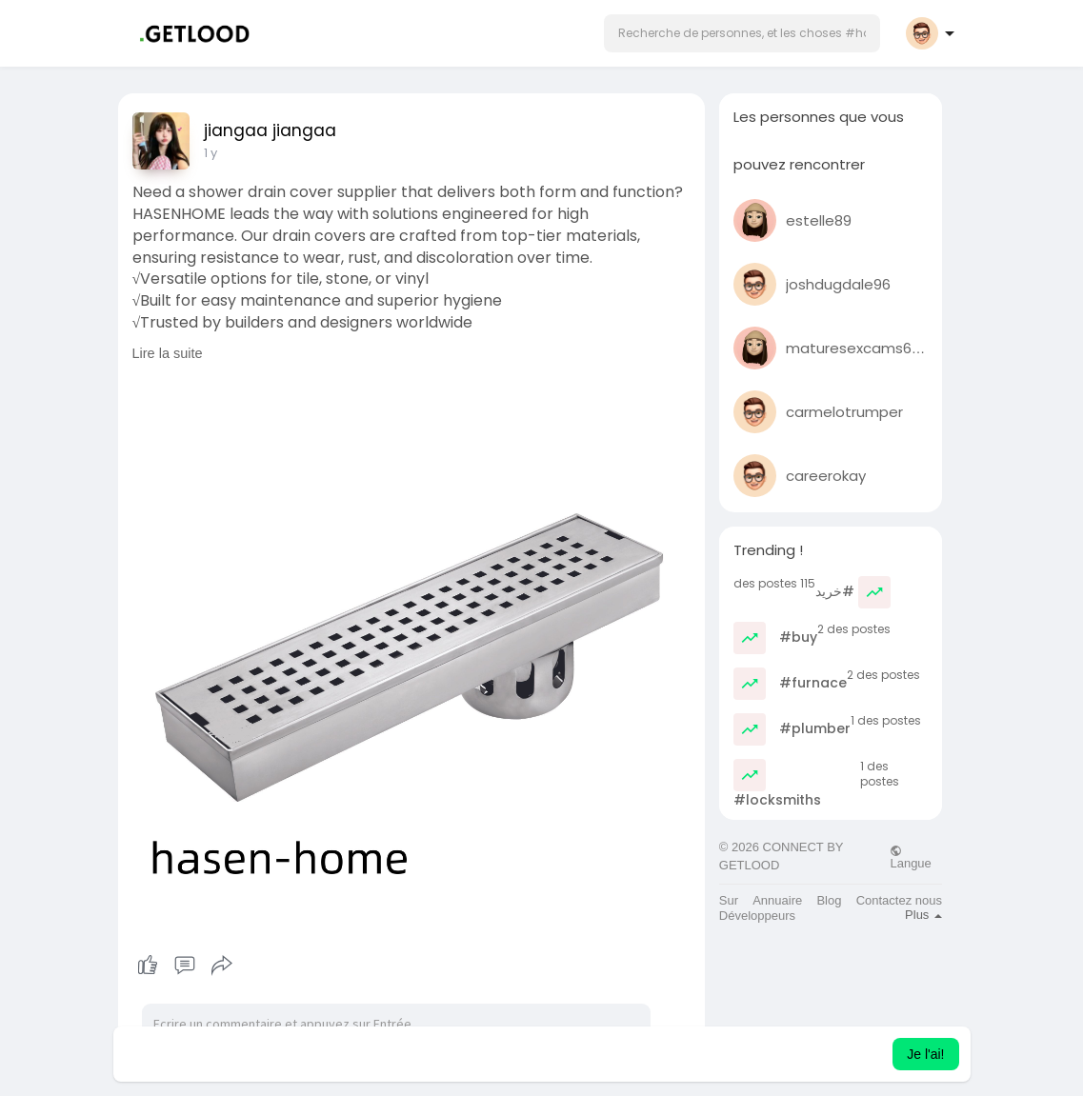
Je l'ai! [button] (925, 1054)
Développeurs (757, 915)
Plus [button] (923, 914)
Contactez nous (899, 900)
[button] (742, 33)
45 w (218, 153)
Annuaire (777, 900)
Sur (728, 900)
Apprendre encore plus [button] (684, 1054)
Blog (828, 900)
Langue (910, 857)
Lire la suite (167, 353)
